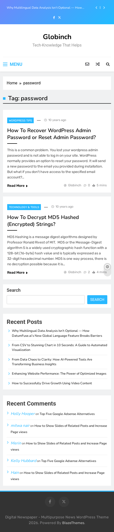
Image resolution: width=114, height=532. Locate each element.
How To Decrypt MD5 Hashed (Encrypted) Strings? (43, 221)
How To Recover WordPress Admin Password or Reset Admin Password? (51, 134)
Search (14, 290)
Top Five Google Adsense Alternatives (67, 414)
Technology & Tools (24, 207)
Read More (17, 186)
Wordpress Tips (20, 120)
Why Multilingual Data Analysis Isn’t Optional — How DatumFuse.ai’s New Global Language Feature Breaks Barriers (44, 8)
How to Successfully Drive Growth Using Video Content (52, 383)
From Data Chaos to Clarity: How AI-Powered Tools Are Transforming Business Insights (52, 361)
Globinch (57, 37)
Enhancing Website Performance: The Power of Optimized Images (59, 373)
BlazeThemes (73, 523)
